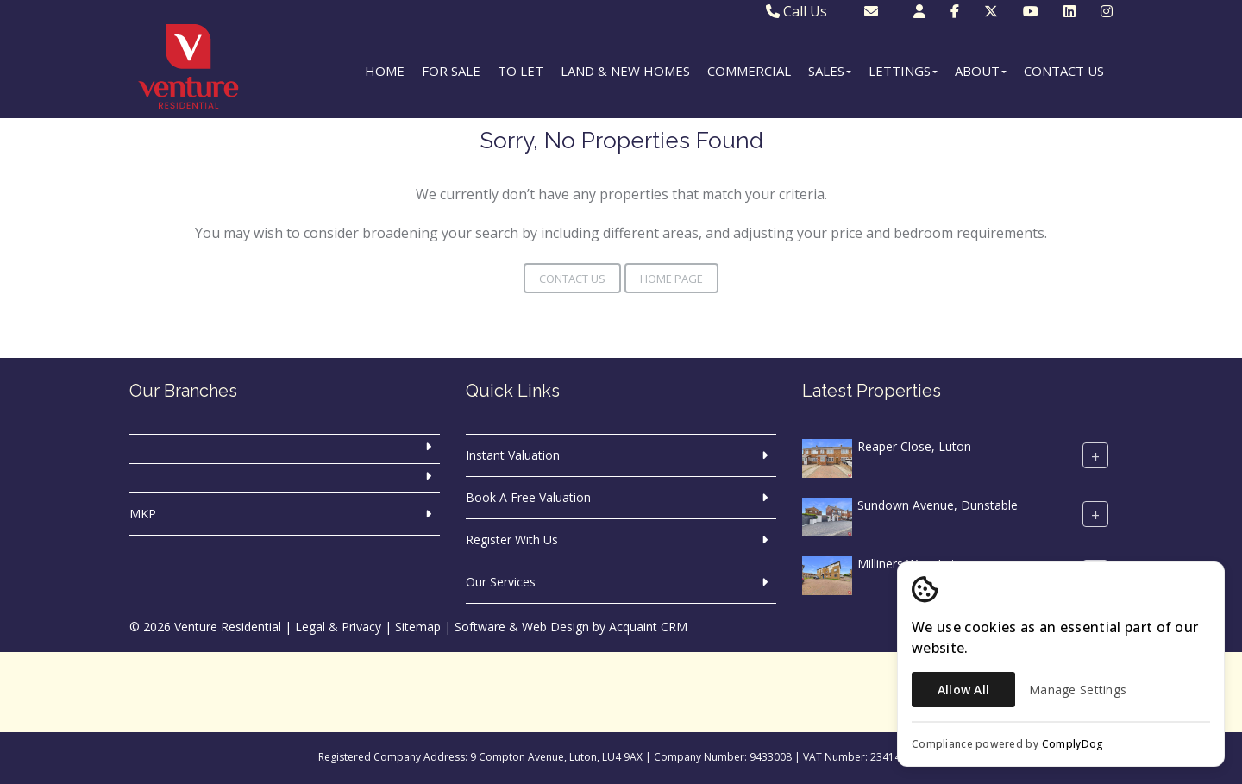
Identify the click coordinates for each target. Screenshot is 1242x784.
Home (385, 70)
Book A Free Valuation (528, 497)
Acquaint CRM (648, 626)
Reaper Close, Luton (914, 446)
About (981, 70)
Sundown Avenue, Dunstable (937, 505)
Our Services (501, 582)
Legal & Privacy (338, 626)
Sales (829, 70)
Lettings (903, 70)
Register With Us (512, 539)
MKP (142, 513)
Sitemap (418, 626)
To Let (520, 70)
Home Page (653, 278)
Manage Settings (1077, 689)
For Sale (451, 70)
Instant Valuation (513, 455)
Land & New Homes (625, 70)
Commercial (749, 70)
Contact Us (1064, 70)
